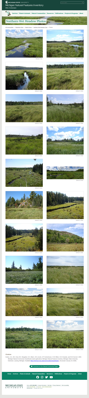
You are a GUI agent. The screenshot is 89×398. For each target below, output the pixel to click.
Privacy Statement (56, 385)
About (80, 374)
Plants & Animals (25, 374)
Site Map (49, 385)
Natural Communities (38, 374)
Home (9, 374)
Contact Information (42, 385)
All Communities (9, 27)
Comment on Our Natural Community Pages (44, 366)
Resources (50, 374)
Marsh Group (28, 27)
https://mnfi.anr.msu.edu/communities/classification (44, 360)
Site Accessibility (65, 385)
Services (15, 374)
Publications (58, 374)
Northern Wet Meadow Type (40, 27)
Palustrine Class (19, 27)
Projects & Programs (70, 374)
